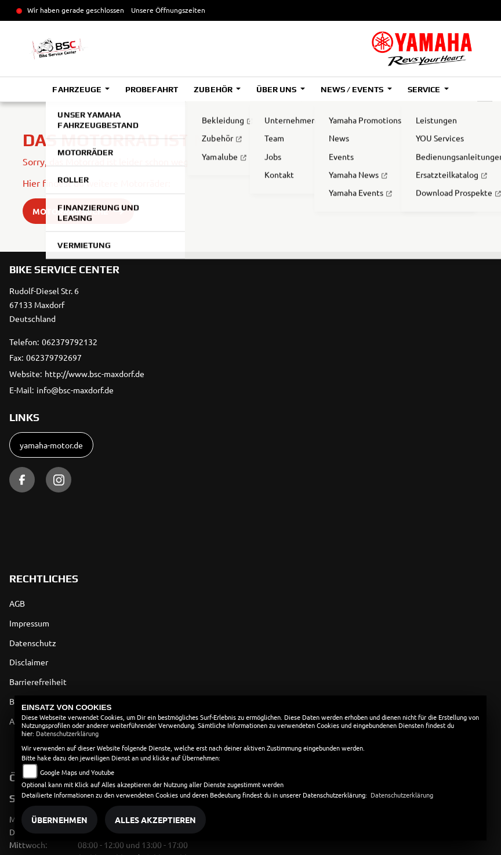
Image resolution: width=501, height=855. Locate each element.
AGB (17, 603)
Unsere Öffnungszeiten (168, 10)
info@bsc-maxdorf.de (75, 390)
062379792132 (69, 341)
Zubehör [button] (214, 89)
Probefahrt (151, 89)
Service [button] (425, 89)
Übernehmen (59, 819)
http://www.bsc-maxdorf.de (94, 373)
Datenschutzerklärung (67, 733)
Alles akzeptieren (155, 819)
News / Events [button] (353, 89)
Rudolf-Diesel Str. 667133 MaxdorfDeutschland (44, 304)
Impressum (29, 623)
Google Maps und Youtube (77, 772)
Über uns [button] (277, 89)
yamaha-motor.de (51, 445)
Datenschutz (32, 642)
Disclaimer (28, 662)
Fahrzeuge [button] (77, 89)
